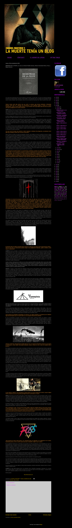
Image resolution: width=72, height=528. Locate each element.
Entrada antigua (47, 514)
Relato (66, 193)
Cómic (55, 199)
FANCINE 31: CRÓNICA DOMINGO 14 (61, 129)
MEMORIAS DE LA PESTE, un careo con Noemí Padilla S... (61, 110)
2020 (56, 164)
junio (57, 154)
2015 (56, 173)
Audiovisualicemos (57, 196)
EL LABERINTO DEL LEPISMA (37, 58)
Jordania (62, 196)
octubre (58, 147)
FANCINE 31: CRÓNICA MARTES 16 (61, 125)
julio (57, 152)
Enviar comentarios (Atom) (15, 517)
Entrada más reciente (11, 514)
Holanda (59, 200)
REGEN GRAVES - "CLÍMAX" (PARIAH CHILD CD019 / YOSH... (60, 144)
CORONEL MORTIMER (59, 85)
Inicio (29, 514)
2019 (56, 166)
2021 (56, 105)
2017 (56, 169)
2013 (56, 176)
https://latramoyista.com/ (28, 474)
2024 (56, 100)
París (58, 199)
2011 (56, 179)
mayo (57, 156)
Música (56, 187)
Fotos (57, 194)
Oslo (64, 195)
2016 (56, 171)
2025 (56, 98)
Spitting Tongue (59, 195)
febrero (58, 161)
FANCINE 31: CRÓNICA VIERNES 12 (61, 132)
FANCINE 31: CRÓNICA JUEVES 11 (61, 134)
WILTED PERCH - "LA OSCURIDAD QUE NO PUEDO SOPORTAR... (61, 116)
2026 (56, 97)
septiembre (58, 149)
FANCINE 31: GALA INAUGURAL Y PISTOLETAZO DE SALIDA (61, 136)
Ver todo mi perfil (57, 86)
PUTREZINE (56, 193)
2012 (56, 178)
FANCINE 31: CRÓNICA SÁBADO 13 (61, 131)
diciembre (58, 107)
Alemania (62, 199)
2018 (56, 168)
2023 (56, 102)
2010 (56, 181)
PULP (55, 190)
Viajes (60, 194)
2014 (56, 174)
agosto (58, 151)
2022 (56, 103)
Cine (63, 186)
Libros (55, 188)
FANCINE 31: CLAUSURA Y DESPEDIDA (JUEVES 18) (60, 121)
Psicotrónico (60, 190)
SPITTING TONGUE (55, 58)
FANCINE (9, 58)
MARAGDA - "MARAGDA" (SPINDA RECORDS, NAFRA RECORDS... (61, 139)
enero (58, 162)
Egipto (66, 196)
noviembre (58, 108)
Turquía (57, 197)
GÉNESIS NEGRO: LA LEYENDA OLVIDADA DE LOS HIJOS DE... (61, 113)
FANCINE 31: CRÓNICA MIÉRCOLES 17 (61, 123)
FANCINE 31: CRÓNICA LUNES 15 (61, 127)
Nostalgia (61, 193)
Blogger (41, 524)
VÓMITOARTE (20, 58)
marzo (58, 159)
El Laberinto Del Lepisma (60, 191)
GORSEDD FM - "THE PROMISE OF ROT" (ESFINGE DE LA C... (61, 142)
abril (57, 157)
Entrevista (65, 190)
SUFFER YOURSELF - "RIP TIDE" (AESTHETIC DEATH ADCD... (61, 118)
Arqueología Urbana (63, 197)
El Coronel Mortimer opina (60, 188)
